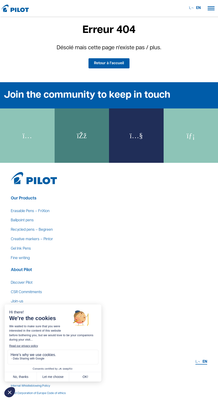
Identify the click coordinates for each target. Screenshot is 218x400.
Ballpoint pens (22, 220)
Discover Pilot (21, 283)
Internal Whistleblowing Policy (30, 385)
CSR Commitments (26, 292)
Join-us (17, 301)
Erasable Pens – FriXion (30, 211)
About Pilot (21, 270)
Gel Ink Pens (21, 249)
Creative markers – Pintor (32, 239)
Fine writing (20, 258)
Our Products (23, 198)
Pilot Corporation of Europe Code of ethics (38, 393)
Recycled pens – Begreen (32, 230)
